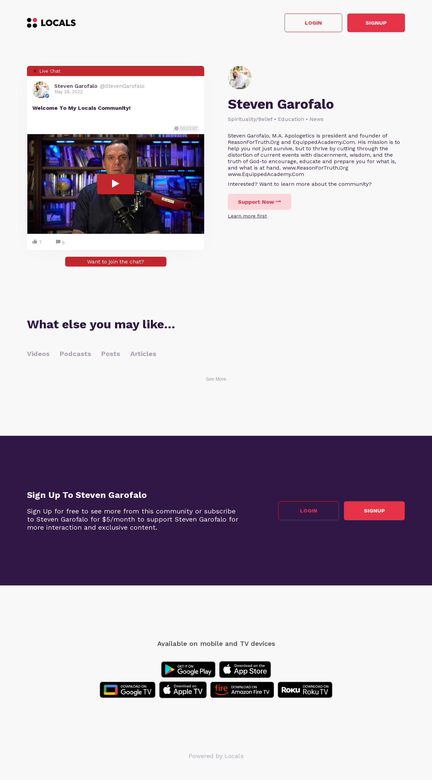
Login (309, 23)
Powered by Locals (216, 756)
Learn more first (247, 216)
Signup (374, 23)
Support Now (259, 202)
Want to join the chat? (115, 262)
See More (216, 379)
